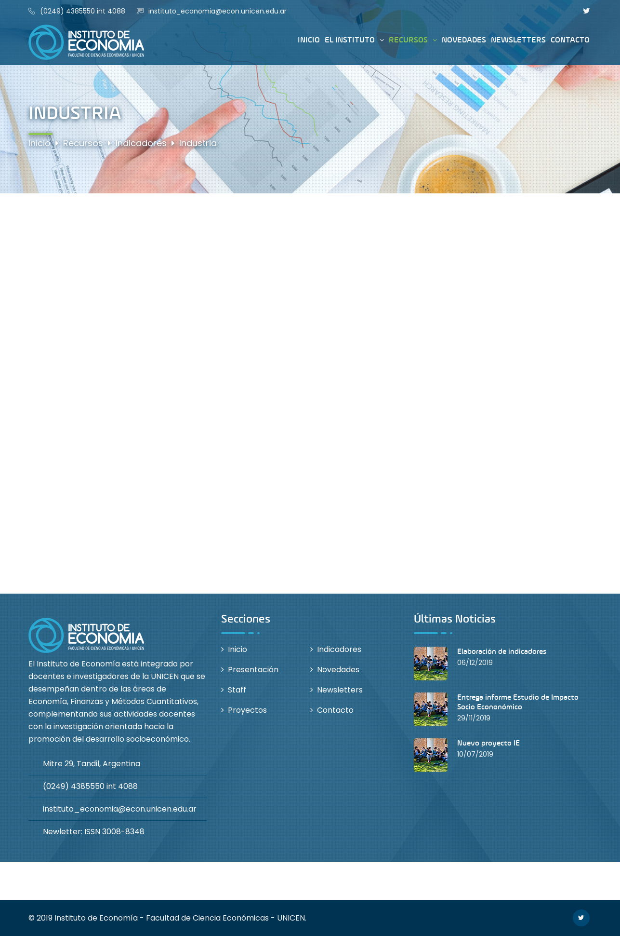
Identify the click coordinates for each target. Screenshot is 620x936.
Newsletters (518, 40)
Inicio (309, 40)
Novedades (464, 40)
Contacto (570, 40)
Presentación (253, 669)
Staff (237, 689)
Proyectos (247, 710)
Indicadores (339, 649)
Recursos (408, 40)
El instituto (350, 40)
